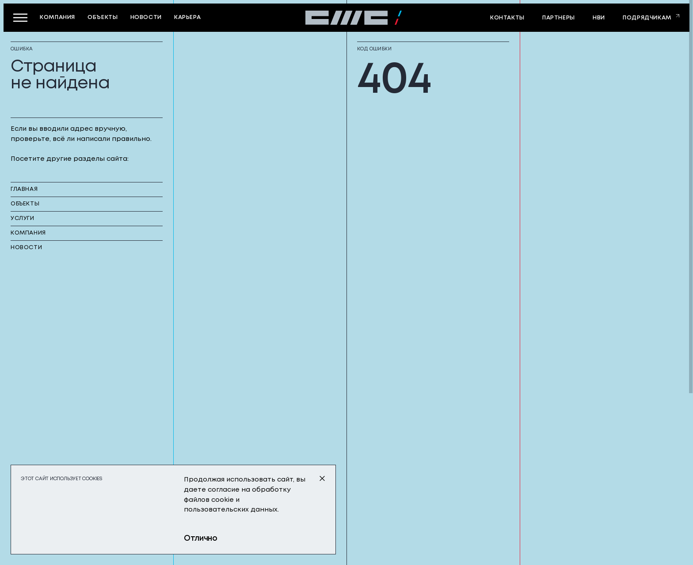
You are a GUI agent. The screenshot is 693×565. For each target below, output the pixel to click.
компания (57, 17)
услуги (22, 218)
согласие (224, 490)
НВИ (599, 17)
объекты (103, 17)
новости (146, 17)
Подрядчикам (647, 17)
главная (24, 189)
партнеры (558, 17)
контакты (507, 17)
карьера (187, 17)
